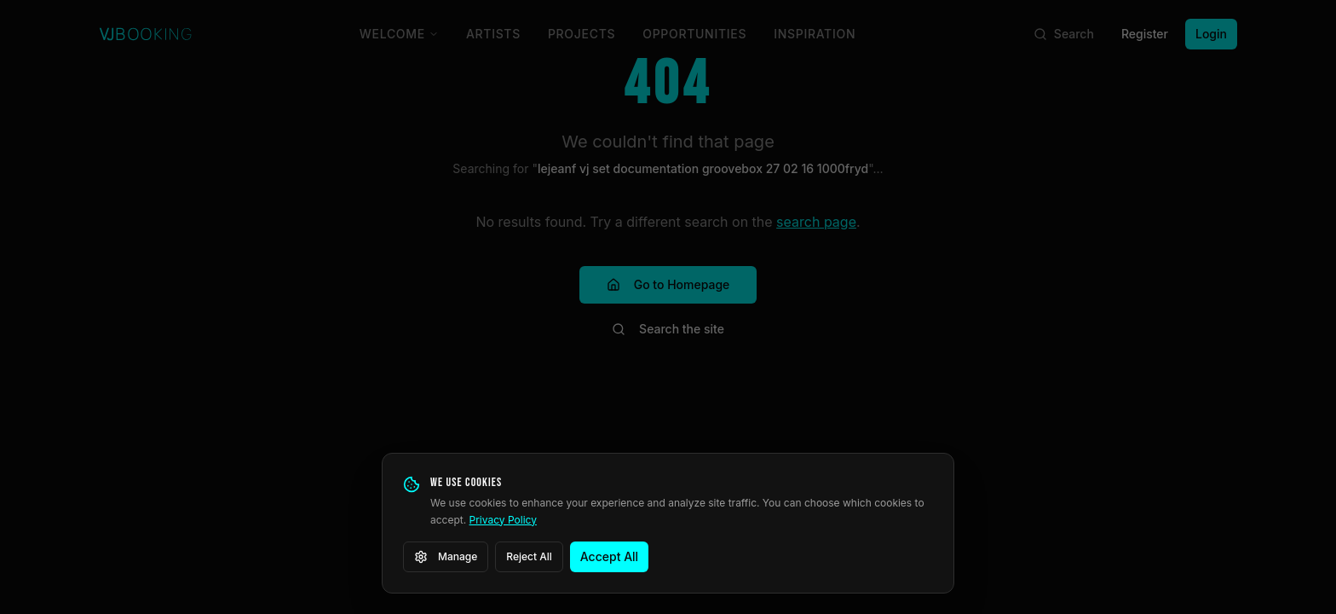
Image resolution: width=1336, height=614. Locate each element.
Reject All (529, 556)
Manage (445, 557)
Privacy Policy (503, 519)
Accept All (609, 556)
